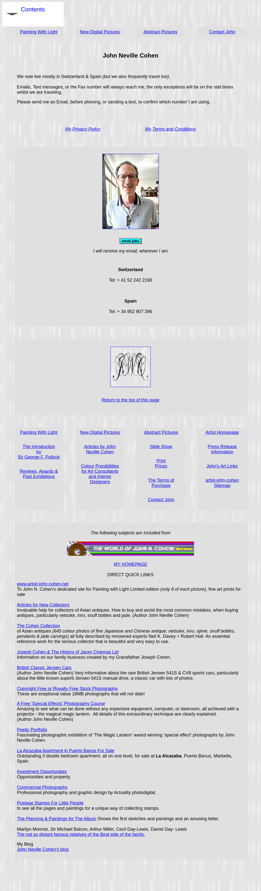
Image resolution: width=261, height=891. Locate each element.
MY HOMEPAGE (130, 564)
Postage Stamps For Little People (50, 803)
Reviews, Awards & (39, 471)
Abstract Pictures (160, 31)
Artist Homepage (222, 432)
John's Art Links (222, 466)
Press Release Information (222, 449)
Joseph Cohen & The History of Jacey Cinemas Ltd (68, 651)
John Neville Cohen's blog (43, 849)
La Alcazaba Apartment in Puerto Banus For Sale (65, 750)
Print (161, 460)
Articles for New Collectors (43, 604)
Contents (33, 14)
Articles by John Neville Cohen (100, 449)
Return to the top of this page (130, 400)
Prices (161, 466)
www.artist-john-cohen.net (42, 583)
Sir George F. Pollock (39, 457)
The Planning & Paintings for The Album (56, 818)
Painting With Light (39, 31)
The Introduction (39, 446)
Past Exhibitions (39, 476)
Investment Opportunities (42, 771)
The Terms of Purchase (161, 483)
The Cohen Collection (38, 625)
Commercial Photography (42, 787)
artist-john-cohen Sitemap (222, 483)
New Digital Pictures (100, 31)
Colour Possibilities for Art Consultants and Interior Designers (100, 474)
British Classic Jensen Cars (44, 667)
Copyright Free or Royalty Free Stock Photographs (67, 688)
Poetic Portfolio (32, 729)
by (38, 451)
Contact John (222, 31)
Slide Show (161, 446)
